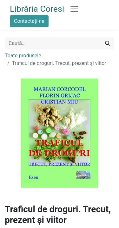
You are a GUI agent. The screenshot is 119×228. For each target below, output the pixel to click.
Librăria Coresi (37, 9)
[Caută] (107, 43)
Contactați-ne (29, 21)
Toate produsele (23, 56)
